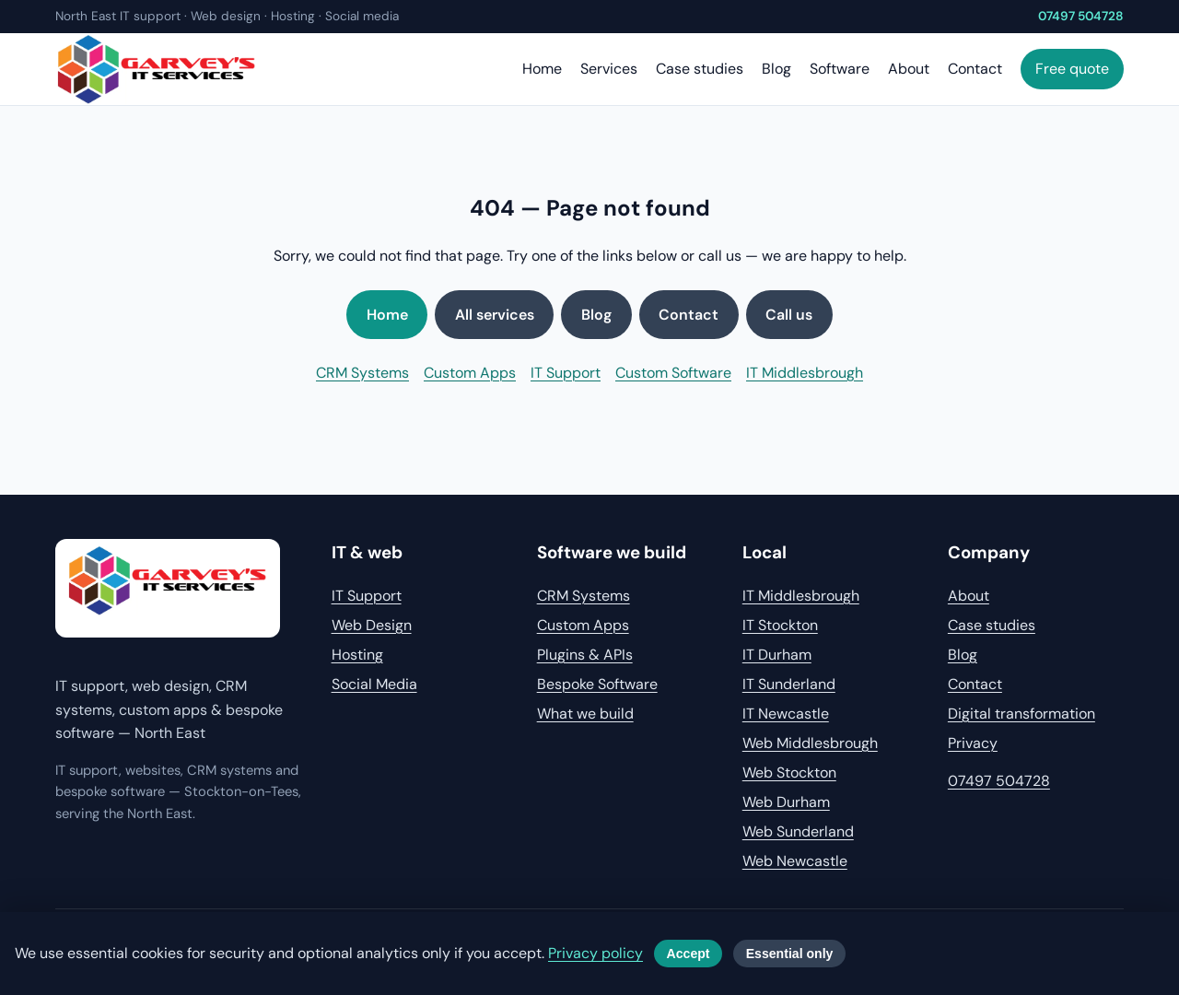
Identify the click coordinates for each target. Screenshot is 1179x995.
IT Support (566, 372)
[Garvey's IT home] (167, 588)
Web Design (372, 625)
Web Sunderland (798, 831)
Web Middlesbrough (810, 743)
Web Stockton (789, 772)
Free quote (1072, 68)
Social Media (374, 684)
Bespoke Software (597, 684)
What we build (585, 713)
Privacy (973, 743)
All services (494, 314)
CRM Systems (362, 372)
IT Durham (776, 654)
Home (542, 68)
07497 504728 (1081, 16)
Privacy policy (595, 953)
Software (840, 68)
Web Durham (786, 802)
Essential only (790, 953)
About (908, 68)
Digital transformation (1021, 713)
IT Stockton (780, 625)
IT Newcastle (785, 713)
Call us (788, 314)
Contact (975, 68)
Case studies (699, 68)
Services (608, 68)
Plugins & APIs (585, 654)
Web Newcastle (794, 861)
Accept (688, 953)
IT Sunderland (788, 684)
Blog (776, 68)
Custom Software (673, 372)
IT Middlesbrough (804, 372)
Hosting (357, 654)
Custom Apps (470, 372)
